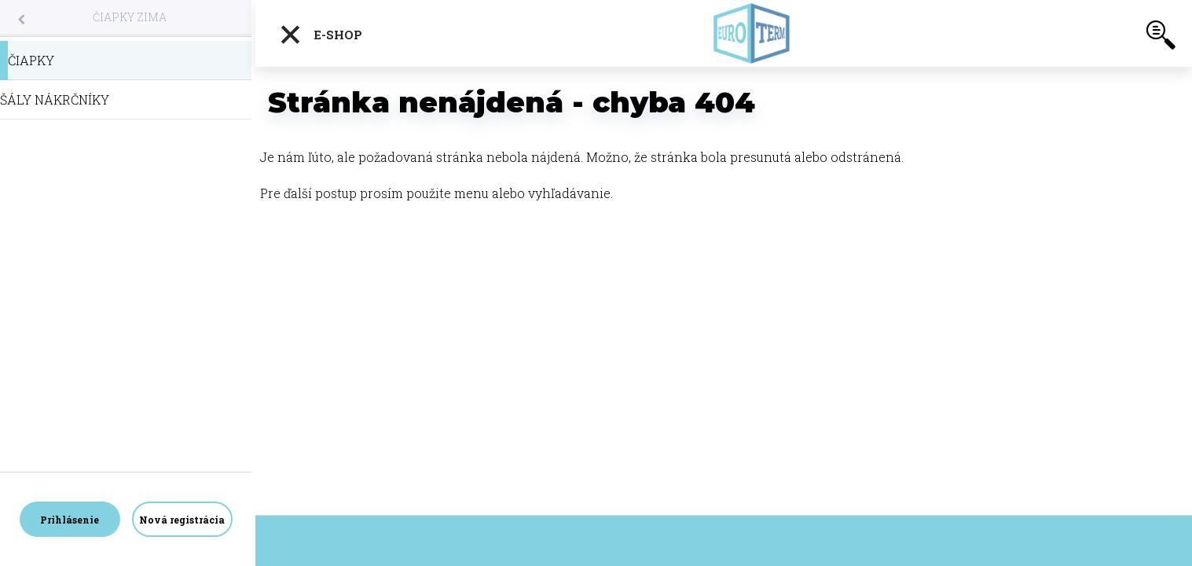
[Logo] (751, 33)
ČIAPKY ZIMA (130, 16)
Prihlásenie (69, 519)
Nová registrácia (182, 519)
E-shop (320, 34)
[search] (1160, 38)
